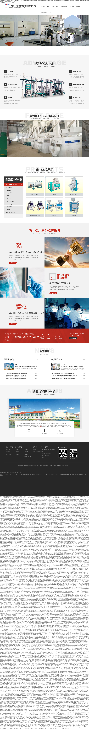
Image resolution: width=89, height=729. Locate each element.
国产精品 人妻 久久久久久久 (33, 687)
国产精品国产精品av (15, 713)
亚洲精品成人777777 (7, 644)
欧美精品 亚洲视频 (16, 610)
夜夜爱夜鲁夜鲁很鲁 (83, 565)
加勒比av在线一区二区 (73, 663)
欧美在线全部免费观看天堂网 (81, 592)
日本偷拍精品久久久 (72, 514)
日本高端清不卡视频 (20, 596)
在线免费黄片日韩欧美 (65, 538)
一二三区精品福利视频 (80, 694)
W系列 (8, 209)
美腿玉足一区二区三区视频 (46, 640)
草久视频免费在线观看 (75, 512)
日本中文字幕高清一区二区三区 (15, 671)
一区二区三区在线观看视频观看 (73, 705)
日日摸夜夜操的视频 (37, 637)
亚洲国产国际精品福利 (20, 637)
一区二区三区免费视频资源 (67, 606)
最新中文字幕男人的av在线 (46, 701)
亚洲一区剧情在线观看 (37, 618)
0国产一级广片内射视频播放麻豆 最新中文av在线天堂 (66, 557)
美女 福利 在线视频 (54, 630)
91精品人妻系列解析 (19, 518)
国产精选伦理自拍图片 (74, 581)
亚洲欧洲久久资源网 (44, 629)
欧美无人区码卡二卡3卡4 (41, 554)
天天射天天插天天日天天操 (9, 649)
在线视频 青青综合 (24, 558)
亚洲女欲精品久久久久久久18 (41, 644)
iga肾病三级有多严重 (6, 537)
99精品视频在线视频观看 (67, 665)
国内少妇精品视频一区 (57, 625)
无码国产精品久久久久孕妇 (79, 676)
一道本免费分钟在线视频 (71, 537)
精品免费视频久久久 (18, 519)
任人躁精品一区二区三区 (63, 496)
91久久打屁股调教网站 (78, 527)
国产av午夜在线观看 (43, 565)
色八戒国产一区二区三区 (29, 613)
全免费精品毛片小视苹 (58, 676)
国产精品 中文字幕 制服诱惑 (58, 562)
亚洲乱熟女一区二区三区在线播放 (17, 526)
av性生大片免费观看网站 (82, 524)
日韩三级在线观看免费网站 (51, 663)
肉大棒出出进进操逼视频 (74, 508)
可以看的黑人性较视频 (56, 503)
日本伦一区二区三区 (83, 581)
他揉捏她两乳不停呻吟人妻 (9, 579)
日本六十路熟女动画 (68, 646)
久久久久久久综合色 (19, 554)
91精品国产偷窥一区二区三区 (19, 644)
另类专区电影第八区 (24, 500)
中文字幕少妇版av (48, 560)
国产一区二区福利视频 (74, 533)
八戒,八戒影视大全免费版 (52, 627)
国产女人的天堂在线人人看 (68, 638)
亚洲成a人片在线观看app (14, 653)
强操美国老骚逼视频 (6, 648)
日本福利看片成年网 (52, 623)
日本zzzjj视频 (79, 632)
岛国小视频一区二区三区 (9, 553)
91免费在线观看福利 (35, 640)
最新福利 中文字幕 (61, 556)
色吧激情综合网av (27, 633)
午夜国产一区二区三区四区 (73, 726)
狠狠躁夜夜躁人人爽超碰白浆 (44, 515)
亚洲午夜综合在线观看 (77, 516)
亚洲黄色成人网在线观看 (47, 619)
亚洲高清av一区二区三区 (16, 531)
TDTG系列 (9, 206)
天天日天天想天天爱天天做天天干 (14, 691)
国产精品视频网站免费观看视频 (80, 604)
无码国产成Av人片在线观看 (79, 613)
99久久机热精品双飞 (56, 549)
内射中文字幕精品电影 (23, 543)
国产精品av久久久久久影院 (13, 548)
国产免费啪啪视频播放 (51, 668)
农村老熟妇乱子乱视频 (74, 501)
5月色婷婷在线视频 (68, 604)
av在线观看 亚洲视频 (22, 607)
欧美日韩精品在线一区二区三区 (24, 640)
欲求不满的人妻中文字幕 (30, 594)
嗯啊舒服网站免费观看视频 (35, 699)
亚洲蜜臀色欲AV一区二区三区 (20, 511)
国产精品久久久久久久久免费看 (65, 569)
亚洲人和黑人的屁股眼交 (80, 645)
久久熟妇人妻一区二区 (27, 720)
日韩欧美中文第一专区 (10, 686)
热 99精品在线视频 (51, 514)
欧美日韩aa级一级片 (43, 504)
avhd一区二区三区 (30, 553)
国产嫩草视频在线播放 (79, 515)
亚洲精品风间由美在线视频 (45, 642)
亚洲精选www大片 (71, 602)
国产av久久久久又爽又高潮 (65, 621)
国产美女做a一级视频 (56, 531)
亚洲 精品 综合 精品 (16, 670)
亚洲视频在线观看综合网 (62, 668)
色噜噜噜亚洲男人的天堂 (52, 657)
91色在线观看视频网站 (74, 610)
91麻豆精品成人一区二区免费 (36, 576)
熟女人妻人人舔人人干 (66, 664)
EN (50, 12)
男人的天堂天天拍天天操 (30, 556)
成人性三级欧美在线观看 (66, 497)
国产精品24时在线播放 (79, 553)
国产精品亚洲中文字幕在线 (63, 623)
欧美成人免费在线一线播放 (70, 524)
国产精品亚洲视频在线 (8, 633)
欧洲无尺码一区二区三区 (73, 554)
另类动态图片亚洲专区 (25, 610)
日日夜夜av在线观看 (16, 705)
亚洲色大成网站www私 (53, 512)
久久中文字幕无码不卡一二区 (27, 721)
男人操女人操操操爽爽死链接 (21, 625)
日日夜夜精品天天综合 (68, 709)
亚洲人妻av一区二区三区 (74, 496)
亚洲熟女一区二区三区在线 (57, 515)
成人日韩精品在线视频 (82, 653)
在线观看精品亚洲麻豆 (17, 580)
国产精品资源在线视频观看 (62, 533)
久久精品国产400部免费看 (41, 533)
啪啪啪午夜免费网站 (60, 611)
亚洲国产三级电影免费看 (62, 573)
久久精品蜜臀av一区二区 (12, 656)
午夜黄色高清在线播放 (81, 550)
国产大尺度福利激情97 (57, 595)
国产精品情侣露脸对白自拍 (47, 564)
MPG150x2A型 (10, 201)
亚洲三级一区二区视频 (60, 645)
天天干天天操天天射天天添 (75, 579)
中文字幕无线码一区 (64, 507)
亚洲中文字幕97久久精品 (64, 523)
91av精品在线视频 (55, 641)
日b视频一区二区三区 (41, 668)
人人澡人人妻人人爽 (77, 598)
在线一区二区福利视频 (60, 724)
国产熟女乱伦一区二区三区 (51, 496)
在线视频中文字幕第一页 (36, 702)
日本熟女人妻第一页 (35, 549)
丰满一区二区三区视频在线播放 (52, 707)
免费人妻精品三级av (49, 550)
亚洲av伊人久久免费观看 (42, 621)
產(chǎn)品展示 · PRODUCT (21, 447)
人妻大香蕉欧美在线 (57, 511)
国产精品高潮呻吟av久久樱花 (32, 615)
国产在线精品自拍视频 (34, 577)
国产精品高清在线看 (56, 642)
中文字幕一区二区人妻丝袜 (34, 511)
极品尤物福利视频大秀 (69, 622)
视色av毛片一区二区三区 (66, 642)
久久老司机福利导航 (63, 526)
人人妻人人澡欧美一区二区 (47, 653)
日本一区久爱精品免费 (53, 621)
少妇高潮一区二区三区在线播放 (23, 630)
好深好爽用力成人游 (52, 554)
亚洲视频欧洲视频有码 (7, 556)
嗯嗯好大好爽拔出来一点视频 (35, 634)
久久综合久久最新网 (73, 714)
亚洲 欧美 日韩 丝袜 (63, 518)
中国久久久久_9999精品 (9, 575)
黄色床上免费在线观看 (65, 552)
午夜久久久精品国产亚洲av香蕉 (12, 571)
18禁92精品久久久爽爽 (30, 596)
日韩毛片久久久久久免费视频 (6, 519)
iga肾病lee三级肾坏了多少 (33, 638)
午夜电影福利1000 (47, 702)
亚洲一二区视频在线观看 (65, 516)
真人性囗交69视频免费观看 (83, 518)
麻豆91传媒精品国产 (49, 541)
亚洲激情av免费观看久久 (45, 661)
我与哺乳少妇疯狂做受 (40, 648)
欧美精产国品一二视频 (11, 499)
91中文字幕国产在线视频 (22, 621)
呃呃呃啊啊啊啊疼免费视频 (50, 576)
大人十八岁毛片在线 (67, 527)
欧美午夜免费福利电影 (44, 558)
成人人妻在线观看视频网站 (31, 526)
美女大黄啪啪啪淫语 (32, 512)
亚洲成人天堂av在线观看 (30, 505)
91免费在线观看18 (48, 584)
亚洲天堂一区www (66, 679)
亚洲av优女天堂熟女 (33, 728)
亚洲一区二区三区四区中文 (78, 497)
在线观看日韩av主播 (27, 618)
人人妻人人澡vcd (12, 552)
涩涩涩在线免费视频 (76, 503)
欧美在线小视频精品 (13, 538)
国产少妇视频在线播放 (64, 499)
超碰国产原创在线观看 (12, 522)
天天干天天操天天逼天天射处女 (23, 527)
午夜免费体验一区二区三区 (61, 633)
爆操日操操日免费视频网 (22, 499)
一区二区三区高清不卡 (82, 534)
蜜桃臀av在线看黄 (55, 579)
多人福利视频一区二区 (33, 543)
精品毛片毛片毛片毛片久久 (37, 633)
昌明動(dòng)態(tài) (9, 358)
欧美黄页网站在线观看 (49, 591)
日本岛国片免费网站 (24, 688)
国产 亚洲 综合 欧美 (45, 606)
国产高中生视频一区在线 (44, 501)
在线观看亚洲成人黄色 (48, 527)
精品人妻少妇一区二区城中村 (73, 690)
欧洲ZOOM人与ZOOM (55, 561)
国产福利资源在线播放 (49, 557)
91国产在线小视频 (72, 649)
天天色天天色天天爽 (64, 579)
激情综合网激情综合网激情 (63, 644)
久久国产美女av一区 (66, 701)
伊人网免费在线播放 (59, 505)
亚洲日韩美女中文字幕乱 (34, 617)
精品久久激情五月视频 (56, 710)
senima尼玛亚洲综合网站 (71, 566)
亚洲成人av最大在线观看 (22, 697)
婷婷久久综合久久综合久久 (81, 541)
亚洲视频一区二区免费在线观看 (33, 595)
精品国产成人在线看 (49, 678)
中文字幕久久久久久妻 (16, 655)
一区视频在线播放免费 (11, 561)
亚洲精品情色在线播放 (37, 516)
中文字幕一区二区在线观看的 (36, 693)
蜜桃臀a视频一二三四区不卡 (57, 580)
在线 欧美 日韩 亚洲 (83, 575)
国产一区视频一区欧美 (70, 607)
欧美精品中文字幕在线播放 (44, 520)
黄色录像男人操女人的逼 (51, 660)
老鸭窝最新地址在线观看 (77, 511)
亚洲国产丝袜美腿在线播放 (77, 670)
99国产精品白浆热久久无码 (9, 504)
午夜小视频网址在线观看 (76, 523)
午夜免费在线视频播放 (65, 588)
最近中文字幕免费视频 (52, 577)
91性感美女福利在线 (20, 552)
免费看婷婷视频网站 (47, 716)
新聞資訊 (72, 6)
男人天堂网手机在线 (63, 728)
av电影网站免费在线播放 (16, 496)
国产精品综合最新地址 (65, 561)
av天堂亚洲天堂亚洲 (41, 522)
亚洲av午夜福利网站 (17, 541)
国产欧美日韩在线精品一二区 (74, 573)
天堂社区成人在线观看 (32, 561)
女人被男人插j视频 (50, 698)
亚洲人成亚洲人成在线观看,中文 (21, 683)
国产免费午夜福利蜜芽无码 (30, 554)
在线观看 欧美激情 (15, 688)
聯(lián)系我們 (44, 12)
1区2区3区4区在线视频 (67, 546)
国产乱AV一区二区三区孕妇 (14, 564)
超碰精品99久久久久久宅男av (26, 571)
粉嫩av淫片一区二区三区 (41, 523)
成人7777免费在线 (30, 602)
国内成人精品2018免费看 (5, 496)
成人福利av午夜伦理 (6, 705)
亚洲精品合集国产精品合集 (19, 556)
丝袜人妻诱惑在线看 (25, 583)
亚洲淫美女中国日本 (59, 604)
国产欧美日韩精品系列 (64, 667)
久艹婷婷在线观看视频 (41, 609)
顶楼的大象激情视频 (60, 576)
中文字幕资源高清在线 (31, 522)
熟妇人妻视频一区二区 (66, 503)
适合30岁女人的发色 (7, 514)
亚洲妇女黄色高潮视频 (10, 557)
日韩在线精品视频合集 (77, 629)
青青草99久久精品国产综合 (22, 579)
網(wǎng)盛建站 (52, 465)
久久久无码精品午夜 (4, 600)
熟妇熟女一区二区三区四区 (40, 717)
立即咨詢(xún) (73, 338)
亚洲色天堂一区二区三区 (82, 687)
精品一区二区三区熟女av (33, 558)
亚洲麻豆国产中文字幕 (22, 561)
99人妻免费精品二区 (80, 542)
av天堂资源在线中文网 (27, 541)
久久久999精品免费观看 (46, 531)
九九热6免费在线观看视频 (16, 568)
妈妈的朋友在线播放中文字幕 (8, 602)
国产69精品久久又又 (8, 629)
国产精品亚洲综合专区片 (19, 524)
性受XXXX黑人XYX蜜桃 (40, 575)
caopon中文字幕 (3, 558)
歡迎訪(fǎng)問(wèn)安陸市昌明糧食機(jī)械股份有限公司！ (17, 374)
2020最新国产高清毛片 (68, 636)
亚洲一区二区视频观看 (5, 717)
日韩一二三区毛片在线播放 (36, 587)
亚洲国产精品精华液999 (17, 618)
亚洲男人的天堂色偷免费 (38, 518)
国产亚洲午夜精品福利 (20, 503)
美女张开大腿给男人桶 (48, 634)
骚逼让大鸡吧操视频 (67, 720)
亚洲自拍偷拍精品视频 (64, 558)
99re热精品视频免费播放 (58, 524)
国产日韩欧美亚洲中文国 (14, 583)
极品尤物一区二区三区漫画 (21, 592)
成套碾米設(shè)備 (11, 212)
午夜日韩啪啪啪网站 (31, 497)
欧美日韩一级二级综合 (39, 568)
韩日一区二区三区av (14, 560)
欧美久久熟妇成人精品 (17, 550)
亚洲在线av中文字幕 (64, 501)
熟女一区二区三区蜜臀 (73, 600)
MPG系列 (9, 198)
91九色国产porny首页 (54, 629)
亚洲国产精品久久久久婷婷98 (73, 591)
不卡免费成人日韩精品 (28, 690)
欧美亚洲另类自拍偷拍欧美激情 (9, 697)
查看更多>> (41, 426)
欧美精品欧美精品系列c (53, 500)
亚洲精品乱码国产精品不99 (46, 549)
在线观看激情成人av (77, 722)
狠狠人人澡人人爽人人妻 (58, 713)
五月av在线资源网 (71, 633)
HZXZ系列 (9, 190)
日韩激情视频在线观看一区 (23, 710)
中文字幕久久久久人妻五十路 (60, 591)
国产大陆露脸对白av (41, 542)
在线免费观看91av (16, 587)
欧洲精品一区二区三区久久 (80, 638)
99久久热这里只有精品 (51, 542)
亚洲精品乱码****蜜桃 (48, 726)
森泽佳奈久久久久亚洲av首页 (49, 637)
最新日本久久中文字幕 (24, 725)
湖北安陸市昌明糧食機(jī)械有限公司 (26, 423)
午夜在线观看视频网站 (41, 599)
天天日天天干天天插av (80, 686)
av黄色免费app (30, 607)
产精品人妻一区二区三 (76, 684)
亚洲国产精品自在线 (33, 500)
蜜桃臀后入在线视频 (50, 522)
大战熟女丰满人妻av (50, 505)
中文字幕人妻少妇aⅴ (35, 670)
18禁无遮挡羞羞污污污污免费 (10, 598)
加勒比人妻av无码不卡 (70, 691)
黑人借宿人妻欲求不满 (35, 725)
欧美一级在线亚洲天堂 (7, 659)
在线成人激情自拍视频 (25, 693)
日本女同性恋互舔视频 (33, 501)
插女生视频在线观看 (50, 680)
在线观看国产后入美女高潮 (50, 581)
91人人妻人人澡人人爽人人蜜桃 (34, 675)
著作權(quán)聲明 (58, 465)
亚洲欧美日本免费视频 (10, 668)
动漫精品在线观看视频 (75, 548)
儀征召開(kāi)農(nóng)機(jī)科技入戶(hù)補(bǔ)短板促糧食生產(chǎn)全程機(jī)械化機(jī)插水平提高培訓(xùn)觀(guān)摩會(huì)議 (72, 366)
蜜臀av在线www (52, 687)
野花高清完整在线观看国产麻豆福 (32, 629)
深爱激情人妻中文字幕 (57, 545)
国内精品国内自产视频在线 (37, 508)
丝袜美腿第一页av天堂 (11, 621)
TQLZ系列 (9, 187)
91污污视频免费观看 (20, 557)
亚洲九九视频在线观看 (44, 507)
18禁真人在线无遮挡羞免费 (19, 514)
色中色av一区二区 (12, 640)
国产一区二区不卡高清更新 (46, 546)
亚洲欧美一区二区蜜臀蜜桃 (69, 640)
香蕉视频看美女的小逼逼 (20, 529)
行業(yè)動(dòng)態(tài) (56, 358)
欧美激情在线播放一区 (67, 625)
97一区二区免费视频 (69, 505)
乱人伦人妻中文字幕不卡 (33, 507)
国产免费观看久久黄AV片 (12, 641)
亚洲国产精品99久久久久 (24, 632)
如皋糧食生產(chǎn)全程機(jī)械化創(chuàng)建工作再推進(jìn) (64, 374)
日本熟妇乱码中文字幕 (26, 508)
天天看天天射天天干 (9, 503)
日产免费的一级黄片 (43, 687)
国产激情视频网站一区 (78, 634)
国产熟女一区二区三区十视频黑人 (73, 556)
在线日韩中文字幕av (9, 529)
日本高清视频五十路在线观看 (46, 632)
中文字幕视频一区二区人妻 (14, 569)
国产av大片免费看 (5, 572)
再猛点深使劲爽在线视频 (78, 665)
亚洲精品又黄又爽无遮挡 (9, 539)
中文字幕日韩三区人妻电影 (38, 541)
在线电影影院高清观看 (55, 501)
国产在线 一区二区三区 (63, 714)
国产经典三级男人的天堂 (24, 565)
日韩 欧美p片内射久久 (30, 524)
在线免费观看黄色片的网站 (31, 503)
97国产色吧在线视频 (74, 595)
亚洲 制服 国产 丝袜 (41, 698)
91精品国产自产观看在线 (48, 694)
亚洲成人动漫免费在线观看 (15, 534)
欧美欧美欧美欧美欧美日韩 (59, 716)
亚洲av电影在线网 (54, 530)
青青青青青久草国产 (34, 598)
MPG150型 (9, 204)
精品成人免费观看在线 (39, 560)
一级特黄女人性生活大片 (24, 664)
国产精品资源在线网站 (20, 533)
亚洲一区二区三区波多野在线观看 (77, 507)
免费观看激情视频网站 (56, 674)
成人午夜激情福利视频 (70, 694)
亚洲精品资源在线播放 (67, 511)
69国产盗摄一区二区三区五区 (7, 611)
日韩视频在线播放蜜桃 (70, 562)
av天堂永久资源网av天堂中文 (9, 615)
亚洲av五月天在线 (66, 595)
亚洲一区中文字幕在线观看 (28, 496)
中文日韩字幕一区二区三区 (75, 500)
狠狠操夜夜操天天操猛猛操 (72, 564)
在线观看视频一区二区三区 (12, 507)
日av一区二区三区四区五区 (28, 724)
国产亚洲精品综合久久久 (11, 510)
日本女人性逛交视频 (57, 560)
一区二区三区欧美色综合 (53, 594)
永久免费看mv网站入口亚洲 (42, 497)
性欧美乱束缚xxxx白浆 (84, 663)
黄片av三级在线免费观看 (50, 573)
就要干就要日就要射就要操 (17, 537)
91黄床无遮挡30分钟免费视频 (60, 550)
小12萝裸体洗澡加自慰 (38, 584)
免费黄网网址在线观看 (8, 549)
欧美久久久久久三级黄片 (47, 679)
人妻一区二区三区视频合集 (21, 497)
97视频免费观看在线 (47, 566)
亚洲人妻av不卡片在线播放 (23, 676)
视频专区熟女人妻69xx (12, 672)
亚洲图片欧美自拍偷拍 (46, 641)
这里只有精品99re (24, 713)
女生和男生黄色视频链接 (24, 530)
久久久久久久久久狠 (60, 607)
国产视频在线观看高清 (65, 594)
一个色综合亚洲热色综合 (52, 717)
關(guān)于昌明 (55, 6)
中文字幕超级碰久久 (25, 587)
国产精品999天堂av (23, 507)
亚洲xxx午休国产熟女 (77, 625)
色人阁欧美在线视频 (66, 545)
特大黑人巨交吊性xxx (71, 687)
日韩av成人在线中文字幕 (53, 626)
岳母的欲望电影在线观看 (81, 718)
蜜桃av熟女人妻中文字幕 (44, 598)
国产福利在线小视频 (24, 535)
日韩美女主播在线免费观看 (6, 670)
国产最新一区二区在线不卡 (13, 619)
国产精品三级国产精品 (69, 587)
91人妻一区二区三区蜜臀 (33, 499)
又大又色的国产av (84, 499)
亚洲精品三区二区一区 (20, 642)
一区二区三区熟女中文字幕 (24, 598)
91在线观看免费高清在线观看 (24, 641)
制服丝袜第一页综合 (8, 595)
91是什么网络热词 (83, 533)
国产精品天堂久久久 (27, 531)
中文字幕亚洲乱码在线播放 (69, 678)
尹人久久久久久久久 (4, 583)
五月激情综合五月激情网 (22, 588)
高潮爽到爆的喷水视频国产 (71, 653)
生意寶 (48, 465)
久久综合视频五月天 (40, 556)
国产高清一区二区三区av (24, 573)
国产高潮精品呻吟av (73, 565)
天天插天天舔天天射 (37, 510)
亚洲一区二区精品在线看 (62, 663)
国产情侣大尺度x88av (61, 603)
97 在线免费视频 (60, 510)
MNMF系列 (9, 195)
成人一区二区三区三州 (14, 500)
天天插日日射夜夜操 (55, 571)
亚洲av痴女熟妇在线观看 (82, 659)
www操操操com (78, 713)
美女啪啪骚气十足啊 (83, 707)
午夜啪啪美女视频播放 (45, 674)
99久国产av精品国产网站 (10, 501)
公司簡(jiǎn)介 (8, 449)
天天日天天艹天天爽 (74, 707)
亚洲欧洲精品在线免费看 (75, 594)
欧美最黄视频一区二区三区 (72, 519)
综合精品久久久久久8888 (21, 585)
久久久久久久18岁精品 (12, 617)
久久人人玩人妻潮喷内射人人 (29, 580)
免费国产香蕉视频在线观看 (48, 604)
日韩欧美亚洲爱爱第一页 (47, 590)
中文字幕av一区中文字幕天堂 (40, 721)
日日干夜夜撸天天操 (63, 600)
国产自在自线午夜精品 (61, 687)
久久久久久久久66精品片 (26, 659)
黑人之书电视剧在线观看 (7, 663)
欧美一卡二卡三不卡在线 (65, 684)
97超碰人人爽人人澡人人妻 (55, 613)
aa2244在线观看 (55, 705)
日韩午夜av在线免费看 (63, 543)
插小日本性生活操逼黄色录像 (69, 680)
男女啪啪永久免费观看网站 (61, 699)
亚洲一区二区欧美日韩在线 (55, 497)
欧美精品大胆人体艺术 (18, 634)
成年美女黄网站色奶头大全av (43, 503)
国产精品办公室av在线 (41, 665)
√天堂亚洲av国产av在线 (8, 524)
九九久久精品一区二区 (65, 571)
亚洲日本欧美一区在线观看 (66, 520)
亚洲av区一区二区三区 (41, 514)
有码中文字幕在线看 (77, 584)
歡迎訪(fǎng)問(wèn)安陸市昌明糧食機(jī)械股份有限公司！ (26, 366)
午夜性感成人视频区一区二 (73, 522)
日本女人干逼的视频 (57, 553)
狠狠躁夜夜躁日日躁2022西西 (67, 710)
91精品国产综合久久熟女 (27, 566)
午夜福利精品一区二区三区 (69, 718)
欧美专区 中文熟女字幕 (62, 706)
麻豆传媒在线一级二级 (32, 652)
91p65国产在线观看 (46, 571)
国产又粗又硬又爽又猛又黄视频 (43, 703)
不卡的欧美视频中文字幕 (11, 543)
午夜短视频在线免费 (20, 539)
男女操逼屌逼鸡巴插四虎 (30, 539)
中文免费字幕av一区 (75, 571)
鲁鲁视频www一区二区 (84, 585)
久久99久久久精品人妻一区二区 (51, 518)
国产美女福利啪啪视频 (50, 724)
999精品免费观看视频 (75, 648)
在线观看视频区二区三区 (64, 512)
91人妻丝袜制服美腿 (42, 603)
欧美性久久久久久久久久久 (8, 625)
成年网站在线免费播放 (73, 682)
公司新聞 (34, 449)
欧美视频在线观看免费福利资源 (49, 510)
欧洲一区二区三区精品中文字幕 (53, 552)
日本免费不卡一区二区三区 (83, 530)
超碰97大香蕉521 (17, 661)
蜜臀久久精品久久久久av (12, 577)
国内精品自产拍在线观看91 (40, 602)
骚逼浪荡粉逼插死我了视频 (36, 527)
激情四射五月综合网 (76, 531)
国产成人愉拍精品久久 (22, 603)
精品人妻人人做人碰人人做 (42, 594)
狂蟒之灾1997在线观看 (54, 499)
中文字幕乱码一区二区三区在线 (49, 688)
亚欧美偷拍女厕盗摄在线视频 (26, 581)
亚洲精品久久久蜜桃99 (81, 680)
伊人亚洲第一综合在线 (53, 504)
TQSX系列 (9, 192)
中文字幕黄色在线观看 (71, 724)
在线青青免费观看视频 (55, 538)
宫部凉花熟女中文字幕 (52, 575)
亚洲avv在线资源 (7, 505)
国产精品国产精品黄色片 (60, 537)
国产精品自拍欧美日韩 (71, 660)
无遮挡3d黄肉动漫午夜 (81, 602)
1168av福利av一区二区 (26, 562)
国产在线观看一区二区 (15, 712)
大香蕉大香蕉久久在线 (70, 541)
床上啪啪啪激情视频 (7, 541)
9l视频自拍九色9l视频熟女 (30, 703)
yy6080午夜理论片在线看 (52, 602)
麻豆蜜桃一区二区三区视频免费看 (58, 702)
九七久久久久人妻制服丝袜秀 (68, 549)
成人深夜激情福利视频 (7, 591)
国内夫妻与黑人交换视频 (40, 519)
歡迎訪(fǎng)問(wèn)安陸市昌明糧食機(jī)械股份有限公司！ (17, 379)
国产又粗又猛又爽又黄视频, (49, 508)
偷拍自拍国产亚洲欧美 (48, 693)
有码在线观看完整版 (57, 546)
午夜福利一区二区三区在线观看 (20, 515)
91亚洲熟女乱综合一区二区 (11, 699)
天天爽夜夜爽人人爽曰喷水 (61, 522)
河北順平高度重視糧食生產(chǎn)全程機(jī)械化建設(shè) (63, 376)
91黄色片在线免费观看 (58, 718)
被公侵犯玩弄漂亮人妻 (25, 619)
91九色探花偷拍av (17, 659)
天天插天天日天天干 (21, 522)
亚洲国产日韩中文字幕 (76, 545)
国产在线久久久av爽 (36, 531)
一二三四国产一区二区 (69, 713)
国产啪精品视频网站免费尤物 (25, 604)
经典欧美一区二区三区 (76, 637)
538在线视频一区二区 (34, 626)
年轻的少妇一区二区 (35, 610)
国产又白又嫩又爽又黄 (39, 600)
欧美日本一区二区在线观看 (63, 577)
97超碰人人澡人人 (10, 642)
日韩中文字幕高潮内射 (12, 626)
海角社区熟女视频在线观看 (30, 611)
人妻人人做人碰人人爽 (57, 584)
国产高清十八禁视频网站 (62, 649)
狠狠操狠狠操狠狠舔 (67, 590)
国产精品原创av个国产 (55, 598)
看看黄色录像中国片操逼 (58, 622)
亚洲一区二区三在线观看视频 (38, 659)
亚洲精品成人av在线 (78, 596)
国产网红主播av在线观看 (21, 545)
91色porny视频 (12, 527)
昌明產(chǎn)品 (13, 179)
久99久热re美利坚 (11, 637)
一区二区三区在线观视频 (83, 526)
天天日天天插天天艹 (35, 636)
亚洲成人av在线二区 (78, 709)
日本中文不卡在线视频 (84, 558)
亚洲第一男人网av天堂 (27, 691)
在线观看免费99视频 (69, 618)
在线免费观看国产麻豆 (33, 515)
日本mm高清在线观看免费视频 (48, 537)
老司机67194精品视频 (4, 709)
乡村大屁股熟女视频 (62, 602)
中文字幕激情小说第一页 (79, 505)
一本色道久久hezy (69, 634)
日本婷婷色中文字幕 (18, 645)
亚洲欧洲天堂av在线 (74, 558)
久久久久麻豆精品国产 (69, 592)
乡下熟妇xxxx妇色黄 (46, 516)
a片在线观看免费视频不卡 (29, 523)
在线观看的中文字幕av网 (34, 546)
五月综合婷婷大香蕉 (39, 529)
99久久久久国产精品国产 (15, 572)
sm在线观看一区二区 (54, 558)
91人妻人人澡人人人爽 (44, 615)
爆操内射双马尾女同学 (30, 533)
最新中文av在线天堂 (42, 535)
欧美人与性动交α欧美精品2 (22, 512)
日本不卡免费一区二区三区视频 (28, 712)
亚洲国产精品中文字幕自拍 (82, 580)
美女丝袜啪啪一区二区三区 (43, 561)
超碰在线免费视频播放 (40, 496)
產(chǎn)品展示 (64, 6)
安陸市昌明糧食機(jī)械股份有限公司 (30, 368)
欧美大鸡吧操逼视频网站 (33, 504)
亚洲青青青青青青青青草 (24, 656)
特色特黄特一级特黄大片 (30, 514)
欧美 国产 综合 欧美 (59, 698)
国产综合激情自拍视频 (41, 505)
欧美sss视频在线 (3, 581)
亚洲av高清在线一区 (81, 568)
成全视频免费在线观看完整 (48, 587)
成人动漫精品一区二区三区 (45, 579)
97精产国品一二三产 (36, 590)
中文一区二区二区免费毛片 (30, 698)
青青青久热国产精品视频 (62, 554)
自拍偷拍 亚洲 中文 (68, 675)
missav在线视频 (20, 703)
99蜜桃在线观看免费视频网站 (58, 618)
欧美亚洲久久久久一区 (36, 651)
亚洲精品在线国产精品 (29, 657)
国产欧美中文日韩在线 (59, 572)
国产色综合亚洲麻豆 (4, 527)
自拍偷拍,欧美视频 (56, 516)
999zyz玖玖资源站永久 (38, 690)
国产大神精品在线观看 (22, 599)
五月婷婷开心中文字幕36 (43, 682)
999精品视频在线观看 (72, 534)
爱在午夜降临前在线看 (79, 622)
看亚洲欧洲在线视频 (51, 609)
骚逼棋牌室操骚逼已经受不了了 (60, 583)
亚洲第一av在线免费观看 (17, 718)
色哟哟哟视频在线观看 (6, 550)
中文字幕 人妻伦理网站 (13, 604)
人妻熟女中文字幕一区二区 (53, 523)
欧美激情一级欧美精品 (69, 515)
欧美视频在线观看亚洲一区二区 (11, 632)
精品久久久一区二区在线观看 (39, 706)
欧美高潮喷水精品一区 (33, 683)
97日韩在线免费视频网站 (11, 676)
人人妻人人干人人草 (61, 519)
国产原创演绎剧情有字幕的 (61, 514)
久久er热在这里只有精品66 (36, 548)
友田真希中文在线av (16, 648)
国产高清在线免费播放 (58, 527)
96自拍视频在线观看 (48, 553)
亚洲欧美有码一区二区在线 (10, 599)
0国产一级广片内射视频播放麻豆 (68, 615)
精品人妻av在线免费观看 (6, 724)
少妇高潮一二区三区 (45, 651)
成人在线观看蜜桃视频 (26, 564)
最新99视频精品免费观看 (59, 653)
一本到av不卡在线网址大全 (10, 512)
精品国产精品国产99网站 (11, 607)
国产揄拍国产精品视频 (59, 694)
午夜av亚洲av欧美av (61, 542)
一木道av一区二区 (17, 566)
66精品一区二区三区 (77, 560)
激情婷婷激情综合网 (59, 587)
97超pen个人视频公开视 (36, 562)
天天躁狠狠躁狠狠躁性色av (28, 568)
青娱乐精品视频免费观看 (27, 584)
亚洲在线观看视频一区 (39, 534)
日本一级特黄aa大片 (48, 524)
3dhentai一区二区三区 (72, 526)
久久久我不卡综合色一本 (70, 611)
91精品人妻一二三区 (81, 649)
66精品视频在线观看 (34, 565)
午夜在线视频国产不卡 (21, 553)
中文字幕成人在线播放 (47, 562)
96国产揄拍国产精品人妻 (44, 614)
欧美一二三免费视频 (71, 530)
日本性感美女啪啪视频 (53, 526)
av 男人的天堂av (42, 577)
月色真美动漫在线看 (43, 499)
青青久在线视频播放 (51, 533)
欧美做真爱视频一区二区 (76, 679)
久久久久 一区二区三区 (11, 545)
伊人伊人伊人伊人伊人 (27, 516)
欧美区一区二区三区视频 (69, 510)
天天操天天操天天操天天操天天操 (43, 580)
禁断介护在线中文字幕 (69, 698)
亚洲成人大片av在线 (6, 584)
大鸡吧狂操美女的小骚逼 (8, 497)
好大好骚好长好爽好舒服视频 (59, 566)
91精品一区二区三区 (75, 626)
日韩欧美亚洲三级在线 (31, 668)
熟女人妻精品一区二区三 (73, 583)
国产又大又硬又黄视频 (65, 548)
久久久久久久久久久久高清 (23, 614)
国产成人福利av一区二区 (27, 550)
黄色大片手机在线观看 (60, 568)
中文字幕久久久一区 (6, 618)
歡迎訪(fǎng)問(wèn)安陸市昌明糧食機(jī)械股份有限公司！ (17, 376)
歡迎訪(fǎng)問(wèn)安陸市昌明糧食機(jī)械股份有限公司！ (17, 377)
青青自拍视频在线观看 (50, 568)
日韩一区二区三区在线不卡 (15, 542)
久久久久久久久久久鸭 (52, 714)
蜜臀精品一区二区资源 (71, 659)
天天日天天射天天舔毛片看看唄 (32, 642)
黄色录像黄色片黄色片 (69, 619)
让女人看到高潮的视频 (55, 588)
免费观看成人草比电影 (37, 604)
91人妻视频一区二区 (62, 530)
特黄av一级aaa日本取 (39, 672)
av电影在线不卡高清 (7, 722)
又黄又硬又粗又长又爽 (8, 523)
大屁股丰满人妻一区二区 (73, 668)
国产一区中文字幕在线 (57, 640)
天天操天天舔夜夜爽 (67, 676)
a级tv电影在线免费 (37, 537)
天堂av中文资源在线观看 (59, 541)
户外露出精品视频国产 (47, 646)
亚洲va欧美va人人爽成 (11, 623)
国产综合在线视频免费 (66, 670)
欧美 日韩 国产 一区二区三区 (11, 530)
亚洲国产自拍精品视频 (74, 499)
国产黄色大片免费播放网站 (50, 534)
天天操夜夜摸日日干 (73, 577)
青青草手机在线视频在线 (40, 660)
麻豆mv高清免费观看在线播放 (62, 508)
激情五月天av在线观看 (53, 652)
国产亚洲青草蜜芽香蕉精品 (20, 595)
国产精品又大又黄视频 (21, 668)
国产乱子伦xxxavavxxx (24, 546)
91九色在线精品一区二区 (53, 535)
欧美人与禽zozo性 (28, 590)
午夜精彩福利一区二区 (37, 720)
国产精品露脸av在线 (67, 693)
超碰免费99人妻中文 (78, 698)
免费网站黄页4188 (16, 508)
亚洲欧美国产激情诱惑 (62, 534)
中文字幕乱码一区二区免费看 (15, 678)
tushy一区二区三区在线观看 (15, 516)
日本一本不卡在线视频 (36, 564)
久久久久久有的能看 (31, 585)
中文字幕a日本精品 (30, 529)
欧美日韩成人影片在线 (7, 590)
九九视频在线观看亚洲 (17, 584)
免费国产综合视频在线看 (73, 543)
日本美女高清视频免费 (38, 566)
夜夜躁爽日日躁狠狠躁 (67, 531)
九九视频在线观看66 (37, 571)
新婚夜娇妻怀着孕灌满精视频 (17, 505)
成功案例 (78, 6)
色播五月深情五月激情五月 (24, 626)
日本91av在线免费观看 (5, 560)
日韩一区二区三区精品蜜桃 (73, 630)
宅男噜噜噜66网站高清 (43, 526)
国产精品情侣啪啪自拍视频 (29, 519)
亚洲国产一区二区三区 (70, 576)
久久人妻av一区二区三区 (32, 623)
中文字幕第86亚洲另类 (9, 533)
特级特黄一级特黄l (75, 561)
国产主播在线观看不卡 (56, 661)
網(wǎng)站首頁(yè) (45, 6)
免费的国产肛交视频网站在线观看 (66, 504)
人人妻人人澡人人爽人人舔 (62, 609)
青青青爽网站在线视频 (31, 680)
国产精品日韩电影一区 (35, 664)
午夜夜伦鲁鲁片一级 (72, 518)
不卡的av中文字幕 (77, 646)
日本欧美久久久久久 (68, 651)
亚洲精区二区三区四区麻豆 (12, 573)
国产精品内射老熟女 (42, 500)
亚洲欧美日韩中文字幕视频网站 (7, 511)
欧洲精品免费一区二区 (34, 684)
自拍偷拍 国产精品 (28, 518)
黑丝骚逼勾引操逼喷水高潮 (48, 572)
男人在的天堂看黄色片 (13, 546)
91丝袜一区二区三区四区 (78, 529)
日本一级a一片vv (74, 535)
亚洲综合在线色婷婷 (51, 585)
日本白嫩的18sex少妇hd (80, 710)
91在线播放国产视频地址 (52, 539)
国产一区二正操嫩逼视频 (51, 556)
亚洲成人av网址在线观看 (19, 629)
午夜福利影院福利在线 (32, 682)
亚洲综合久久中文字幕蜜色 (23, 622)
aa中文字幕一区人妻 (78, 504)
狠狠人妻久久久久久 (31, 599)
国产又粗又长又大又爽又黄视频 (78, 621)
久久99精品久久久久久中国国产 (50, 569)
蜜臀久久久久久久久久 (55, 606)
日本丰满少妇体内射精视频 (36, 676)
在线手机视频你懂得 (33, 535)
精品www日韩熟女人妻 (35, 530)
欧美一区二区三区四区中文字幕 (65, 529)
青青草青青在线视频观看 (64, 535)
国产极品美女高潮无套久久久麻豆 (25, 510)
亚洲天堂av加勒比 (42, 552)
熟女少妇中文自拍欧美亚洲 (22, 501)
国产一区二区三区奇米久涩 (59, 634)
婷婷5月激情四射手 (16, 606)
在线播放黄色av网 (12, 603)
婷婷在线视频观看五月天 (24, 538)
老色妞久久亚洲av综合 (53, 565)
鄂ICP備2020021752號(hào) (66, 465)
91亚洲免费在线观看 (75, 721)
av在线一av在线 (47, 655)
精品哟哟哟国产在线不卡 (45, 610)
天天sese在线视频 (39, 596)
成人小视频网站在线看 (41, 585)
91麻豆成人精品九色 (76, 539)
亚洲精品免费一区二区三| (66, 613)
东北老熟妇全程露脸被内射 (46, 511)
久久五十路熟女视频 (80, 562)
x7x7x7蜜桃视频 (35, 661)
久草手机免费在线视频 (42, 652)
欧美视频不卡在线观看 (77, 520)
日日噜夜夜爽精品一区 (43, 512)
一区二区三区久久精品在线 (15, 562)
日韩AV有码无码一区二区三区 (64, 539)
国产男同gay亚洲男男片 (82, 514)
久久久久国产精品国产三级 (13, 558)
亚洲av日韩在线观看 (70, 672)
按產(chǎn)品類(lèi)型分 (12, 184)
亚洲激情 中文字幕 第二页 (8, 520)
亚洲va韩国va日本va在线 (49, 633)
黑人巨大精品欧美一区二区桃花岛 (29, 542)
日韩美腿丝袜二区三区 (52, 519)
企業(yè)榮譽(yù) (9, 454)
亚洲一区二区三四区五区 (48, 691)
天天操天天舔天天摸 (11, 622)
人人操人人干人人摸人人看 (20, 520)
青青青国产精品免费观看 (54, 684)
